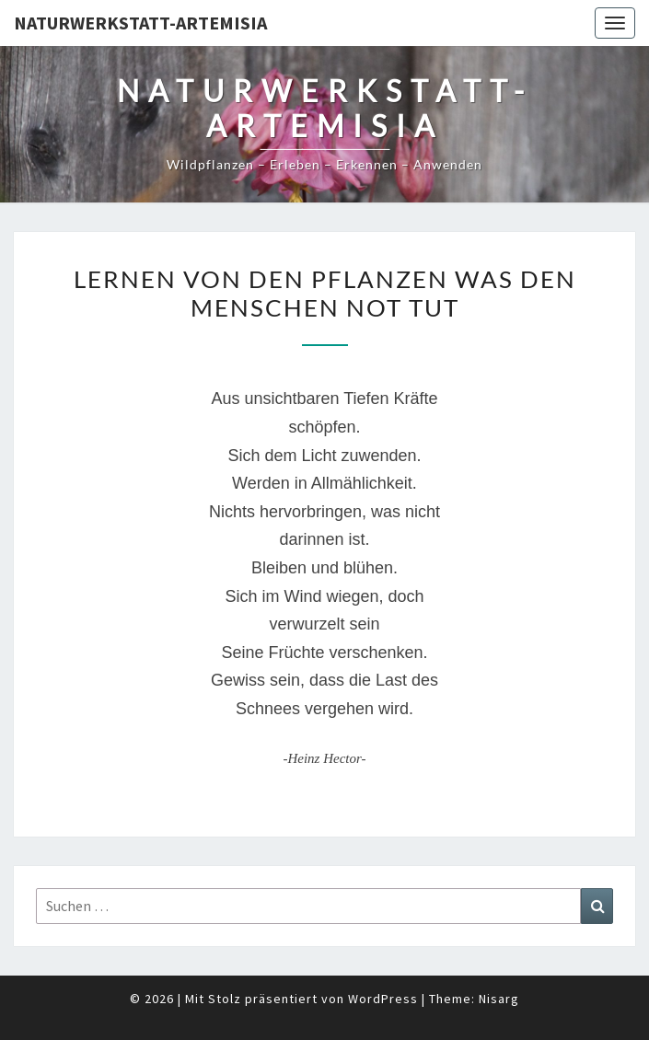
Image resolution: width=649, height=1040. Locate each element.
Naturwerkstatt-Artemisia (140, 22)
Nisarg (499, 998)
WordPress (383, 998)
